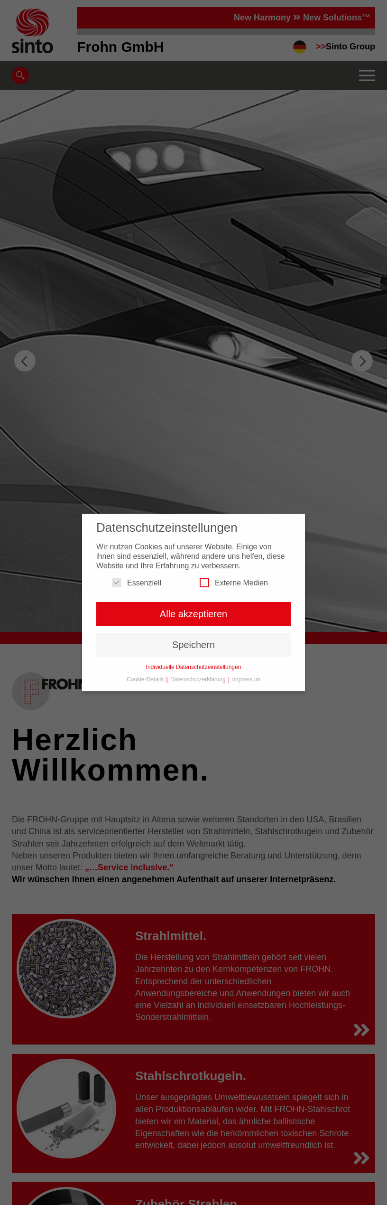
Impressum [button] (246, 679)
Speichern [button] (193, 645)
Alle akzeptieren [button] (193, 614)
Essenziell (136, 582)
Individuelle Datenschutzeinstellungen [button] (193, 667)
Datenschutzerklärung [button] (198, 679)
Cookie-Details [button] (146, 679)
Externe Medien (234, 582)
